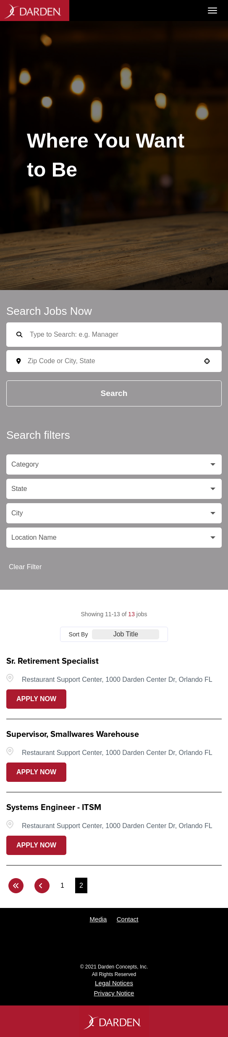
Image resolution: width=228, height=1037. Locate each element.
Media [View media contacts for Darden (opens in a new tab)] (98, 919)
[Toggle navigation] (212, 10)
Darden (34, 10)
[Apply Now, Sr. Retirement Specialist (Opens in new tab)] (36, 699)
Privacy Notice (114, 993)
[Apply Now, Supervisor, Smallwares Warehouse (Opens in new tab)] (36, 772)
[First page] (16, 885)
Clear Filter (25, 566)
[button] (207, 361)
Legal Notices (114, 983)
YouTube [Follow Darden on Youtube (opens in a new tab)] (114, 943)
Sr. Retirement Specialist (52, 661)
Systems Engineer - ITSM (53, 807)
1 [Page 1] (62, 885)
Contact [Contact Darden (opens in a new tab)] (128, 919)
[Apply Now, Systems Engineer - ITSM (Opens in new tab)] (36, 845)
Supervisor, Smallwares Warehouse (72, 734)
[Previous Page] (42, 885)
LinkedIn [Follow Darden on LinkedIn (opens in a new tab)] (160, 943)
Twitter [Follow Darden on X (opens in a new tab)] (67, 943)
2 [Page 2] (81, 885)
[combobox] (120, 361)
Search (114, 393)
